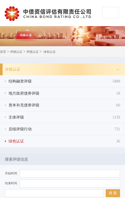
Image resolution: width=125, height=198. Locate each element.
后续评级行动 (64, 129)
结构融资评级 (64, 81)
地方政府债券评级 (64, 93)
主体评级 (64, 117)
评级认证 (16, 51)
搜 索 (113, 193)
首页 (3, 51)
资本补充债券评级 (64, 105)
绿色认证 (50, 51)
